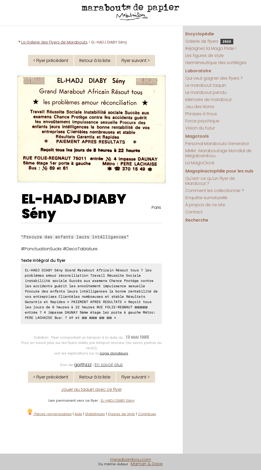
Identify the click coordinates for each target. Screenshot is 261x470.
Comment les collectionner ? (214, 191)
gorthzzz (83, 365)
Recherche (196, 220)
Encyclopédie (199, 34)
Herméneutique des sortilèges (215, 63)
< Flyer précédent (50, 60)
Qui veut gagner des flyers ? (214, 78)
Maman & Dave (147, 464)
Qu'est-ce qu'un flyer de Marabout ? (210, 180)
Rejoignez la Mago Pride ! (210, 48)
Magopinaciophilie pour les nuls (219, 171)
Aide (78, 413)
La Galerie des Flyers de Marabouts (54, 42)
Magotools (197, 136)
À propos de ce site (205, 205)
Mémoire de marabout (208, 100)
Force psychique (202, 121)
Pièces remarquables (49, 413)
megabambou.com (130, 460)
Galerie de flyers (209, 41)
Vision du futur (200, 128)
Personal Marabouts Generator (217, 144)
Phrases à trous (201, 114)
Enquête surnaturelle (206, 198)
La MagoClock (199, 163)
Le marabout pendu (205, 92)
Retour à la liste (94, 60)
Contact (194, 212)
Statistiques (95, 413)
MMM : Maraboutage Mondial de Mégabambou (218, 153)
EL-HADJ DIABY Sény (74, 206)
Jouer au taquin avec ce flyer (91, 389)
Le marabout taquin (205, 85)
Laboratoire (198, 71)
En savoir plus (109, 365)
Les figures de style (204, 55)
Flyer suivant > (136, 60)
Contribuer (147, 413)
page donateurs (114, 353)
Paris (156, 207)
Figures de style (121, 413)
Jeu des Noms (199, 107)
